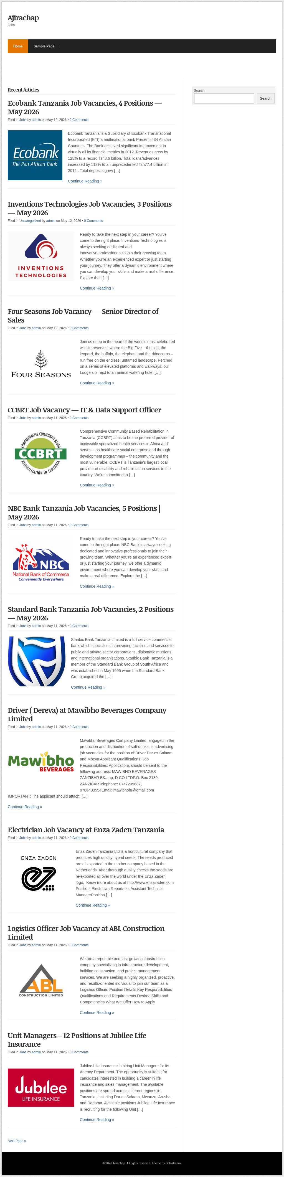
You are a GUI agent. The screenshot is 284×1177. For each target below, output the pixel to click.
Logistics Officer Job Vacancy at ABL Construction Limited (86, 932)
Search (199, 91)
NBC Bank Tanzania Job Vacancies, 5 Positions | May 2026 (84, 512)
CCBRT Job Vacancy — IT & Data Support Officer (84, 410)
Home (17, 46)
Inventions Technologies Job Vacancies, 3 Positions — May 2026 (89, 208)
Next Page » (17, 1141)
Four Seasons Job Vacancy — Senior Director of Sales (83, 315)
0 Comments (79, 120)
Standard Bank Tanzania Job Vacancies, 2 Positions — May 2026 (90, 613)
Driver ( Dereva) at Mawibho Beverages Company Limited (87, 714)
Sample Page (44, 46)
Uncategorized (30, 221)
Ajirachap (23, 17)
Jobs (22, 120)
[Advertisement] (109, 65)
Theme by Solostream (166, 1163)
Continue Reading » (85, 181)
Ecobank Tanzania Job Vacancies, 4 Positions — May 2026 (85, 107)
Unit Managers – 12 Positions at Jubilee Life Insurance (77, 1039)
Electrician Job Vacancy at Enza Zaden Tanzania (87, 829)
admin (36, 120)
